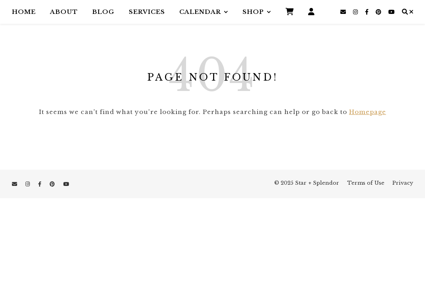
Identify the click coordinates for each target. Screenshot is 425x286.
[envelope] (343, 11)
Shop (253, 11)
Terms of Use (365, 183)
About (64, 11)
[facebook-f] (367, 11)
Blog (103, 11)
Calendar (200, 11)
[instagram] (356, 11)
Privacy (402, 183)
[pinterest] (379, 11)
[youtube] (391, 11)
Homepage (367, 112)
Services (147, 11)
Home (24, 11)
